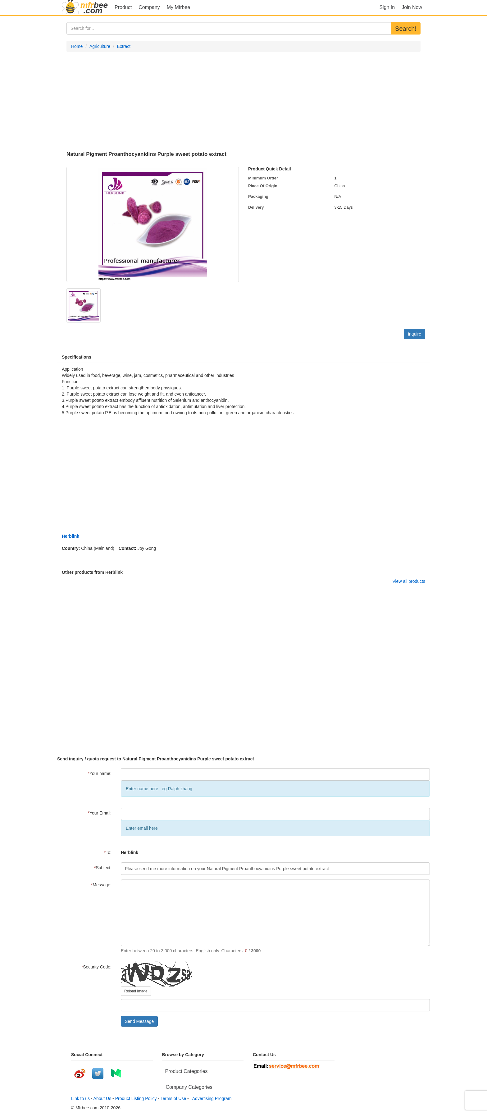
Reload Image (136, 991)
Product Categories (186, 1071)
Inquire (414, 334)
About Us (102, 1098)
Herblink (70, 536)
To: (108, 852)
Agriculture (99, 46)
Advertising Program (211, 1098)
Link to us (80, 1098)
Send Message (139, 1021)
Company (149, 7)
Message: (101, 884)
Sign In (387, 7)
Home (77, 46)
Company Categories (189, 1087)
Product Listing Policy (136, 1098)
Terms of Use (173, 1098)
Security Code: (96, 966)
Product (123, 7)
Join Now (412, 7)
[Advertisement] (243, 101)
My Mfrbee (178, 7)
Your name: (100, 773)
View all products (408, 581)
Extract (124, 46)
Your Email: (100, 812)
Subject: (103, 867)
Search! (405, 28)
